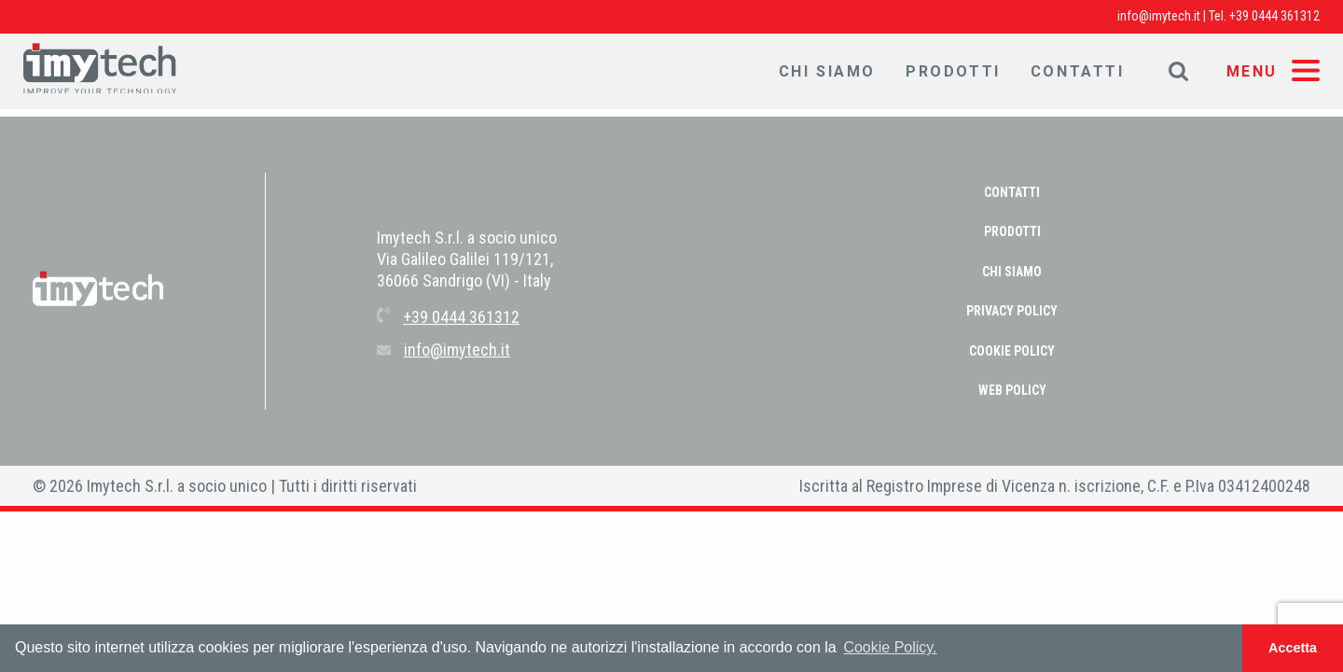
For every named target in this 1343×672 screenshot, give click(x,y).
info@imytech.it (1158, 15)
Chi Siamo (827, 71)
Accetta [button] (1292, 647)
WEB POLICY (1012, 390)
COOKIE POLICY (1012, 350)
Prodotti (953, 71)
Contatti (1078, 71)
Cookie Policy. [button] (889, 647)
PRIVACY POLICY (1012, 310)
